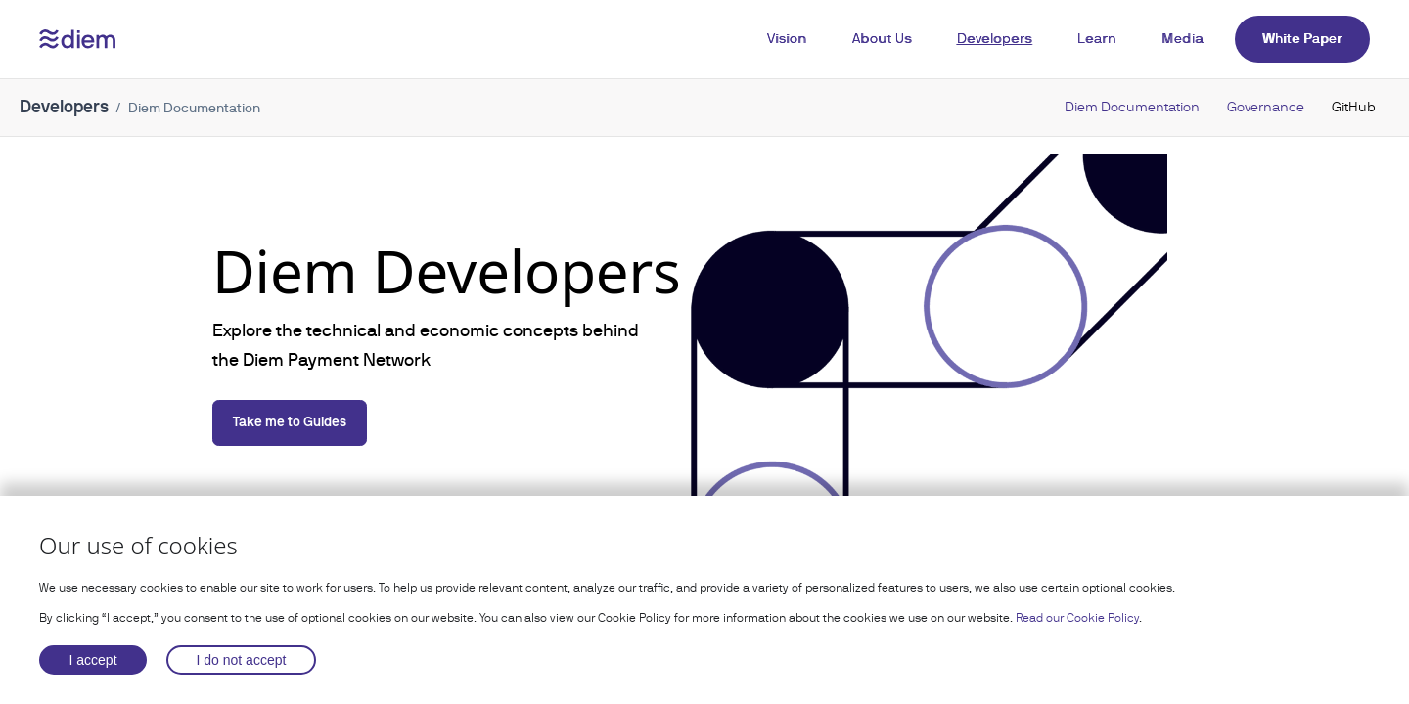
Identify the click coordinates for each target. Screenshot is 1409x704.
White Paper (1302, 38)
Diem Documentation (1132, 106)
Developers (994, 38)
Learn (1097, 38)
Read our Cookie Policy (1077, 618)
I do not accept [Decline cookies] (242, 660)
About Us (882, 38)
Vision (787, 38)
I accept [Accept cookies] (93, 660)
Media (1182, 38)
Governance (1265, 106)
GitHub (1354, 106)
